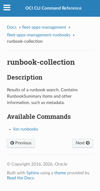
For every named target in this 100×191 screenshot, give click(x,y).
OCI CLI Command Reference (53, 8)
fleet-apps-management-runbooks (38, 35)
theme (60, 173)
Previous (20, 143)
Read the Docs (20, 178)
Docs (12, 27)
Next (83, 143)
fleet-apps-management (44, 27)
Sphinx (32, 173)
